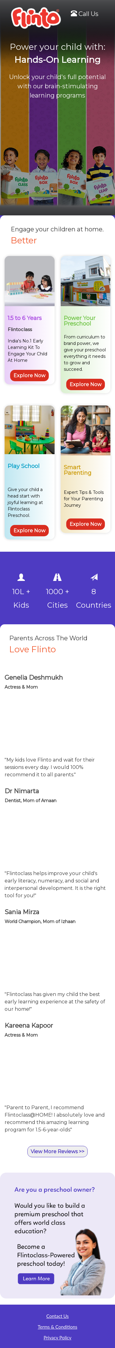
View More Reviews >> (57, 1151)
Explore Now (29, 375)
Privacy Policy (57, 1337)
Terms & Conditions (57, 1327)
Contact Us (57, 1316)
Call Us (84, 14)
